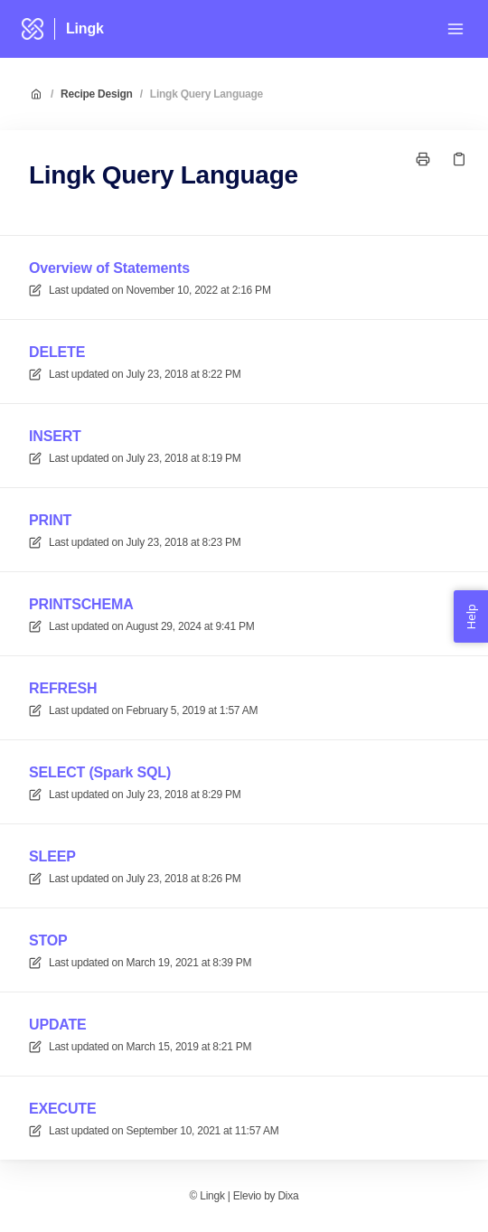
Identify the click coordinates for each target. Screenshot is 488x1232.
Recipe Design (97, 94)
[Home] (32, 29)
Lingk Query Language (206, 94)
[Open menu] (455, 28)
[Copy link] (459, 159)
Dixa (287, 1196)
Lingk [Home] (85, 28)
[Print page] (422, 159)
